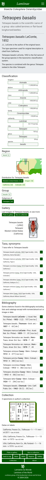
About (34, 460)
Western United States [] (12, 181)
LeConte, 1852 (19, 252)
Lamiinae (23, 121)
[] (8, 201)
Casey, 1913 (21, 266)
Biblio (23, 456)
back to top (7, 456)
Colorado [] (20, 185)
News (16, 456)
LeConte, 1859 (20, 259)
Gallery (39, 456)
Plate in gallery (8, 215)
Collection (13, 460)
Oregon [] (29, 181)
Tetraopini (23, 129)
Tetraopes (23, 136)
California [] (8, 185)
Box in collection (21, 215)
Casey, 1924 (17, 293)
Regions (31, 456)
